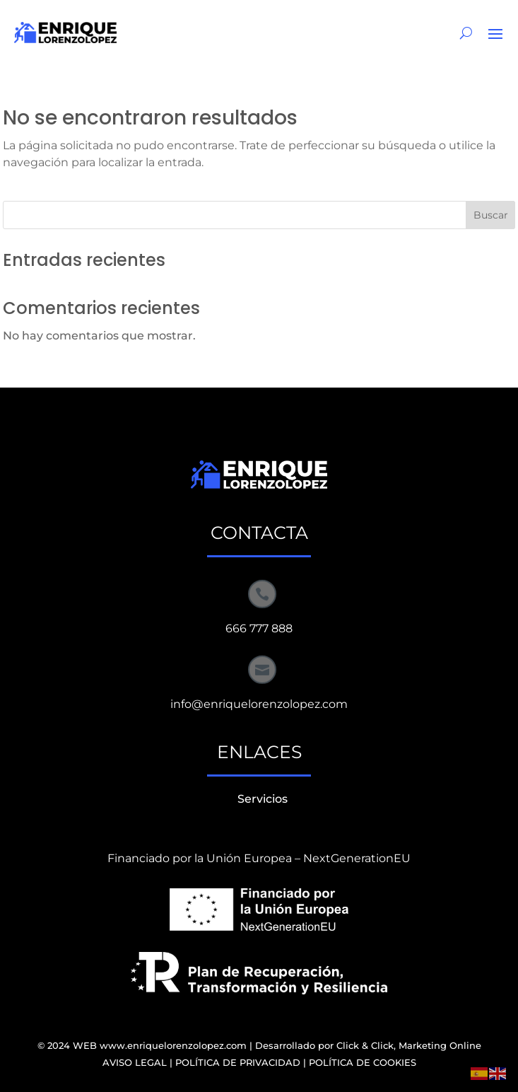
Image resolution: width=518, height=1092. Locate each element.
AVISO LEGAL (134, 1062)
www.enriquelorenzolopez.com (173, 1045)
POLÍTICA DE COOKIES (362, 1062)
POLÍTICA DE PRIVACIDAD (237, 1062)
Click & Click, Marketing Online (408, 1045)
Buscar (490, 215)
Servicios (262, 799)
